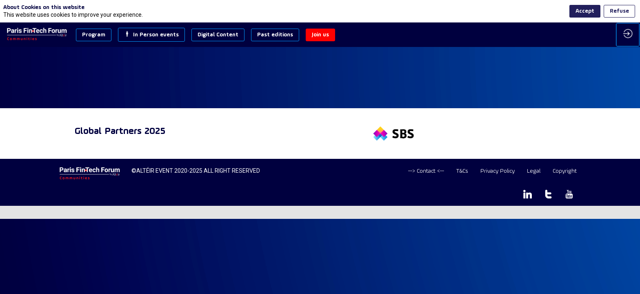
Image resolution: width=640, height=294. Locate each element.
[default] (426, 171)
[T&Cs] (462, 171)
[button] (93, 35)
